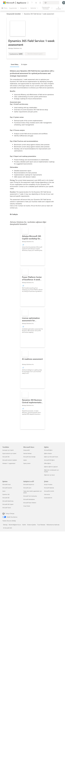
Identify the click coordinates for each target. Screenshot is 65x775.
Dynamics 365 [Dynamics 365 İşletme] (6, 494)
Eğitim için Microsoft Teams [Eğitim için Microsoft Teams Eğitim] (51, 457)
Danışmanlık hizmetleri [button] (14, 14)
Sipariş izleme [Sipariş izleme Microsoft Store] (26, 463)
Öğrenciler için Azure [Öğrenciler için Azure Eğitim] (49, 475)
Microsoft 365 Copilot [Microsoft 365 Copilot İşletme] (7, 504)
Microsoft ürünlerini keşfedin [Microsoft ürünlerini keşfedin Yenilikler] (9, 460)
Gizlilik (24, 524)
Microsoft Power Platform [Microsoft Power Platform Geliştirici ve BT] (29, 502)
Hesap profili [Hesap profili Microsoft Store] (26, 450)
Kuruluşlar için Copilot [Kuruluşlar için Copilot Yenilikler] (8, 450)
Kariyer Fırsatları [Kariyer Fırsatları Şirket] (48, 484)
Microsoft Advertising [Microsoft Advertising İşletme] (7, 501)
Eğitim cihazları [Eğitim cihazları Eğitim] (48, 453)
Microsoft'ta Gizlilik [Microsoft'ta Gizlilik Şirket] (49, 491)
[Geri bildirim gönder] (27, 2)
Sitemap (5, 524)
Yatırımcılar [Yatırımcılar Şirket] (47, 494)
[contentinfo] (22, 14)
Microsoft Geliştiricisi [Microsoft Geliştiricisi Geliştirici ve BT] (28, 484)
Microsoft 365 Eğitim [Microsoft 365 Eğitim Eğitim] (49, 460)
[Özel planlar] (40, 2)
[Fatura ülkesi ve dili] (51, 2)
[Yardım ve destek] (32, 2)
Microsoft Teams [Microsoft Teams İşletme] (6, 507)
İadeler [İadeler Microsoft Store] (25, 460)
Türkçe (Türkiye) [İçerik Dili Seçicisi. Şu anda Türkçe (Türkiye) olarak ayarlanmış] (10, 513)
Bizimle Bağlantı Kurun (15, 524)
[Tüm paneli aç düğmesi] (4, 8)
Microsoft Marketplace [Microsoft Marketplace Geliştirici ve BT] (29, 499)
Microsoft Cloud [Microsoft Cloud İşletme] (6, 484)
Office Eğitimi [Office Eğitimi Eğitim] (47, 463)
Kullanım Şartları (31, 524)
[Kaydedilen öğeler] (36, 2)
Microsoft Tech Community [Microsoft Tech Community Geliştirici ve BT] (30, 496)
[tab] (15, 64)
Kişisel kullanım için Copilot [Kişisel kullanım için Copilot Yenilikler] (9, 453)
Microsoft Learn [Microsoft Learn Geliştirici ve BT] (27, 488)
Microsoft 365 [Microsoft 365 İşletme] (5, 497)
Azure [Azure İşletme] (3, 491)
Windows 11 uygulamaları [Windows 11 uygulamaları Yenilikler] (8, 463)
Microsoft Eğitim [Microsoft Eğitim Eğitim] (48, 450)
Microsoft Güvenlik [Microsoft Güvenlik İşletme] (7, 488)
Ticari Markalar (41, 524)
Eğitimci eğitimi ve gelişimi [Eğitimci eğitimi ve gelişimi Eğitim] (51, 466)
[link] (32, 245)
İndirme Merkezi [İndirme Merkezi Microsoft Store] (27, 453)
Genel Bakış (14, 64)
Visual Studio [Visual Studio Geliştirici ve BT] (26, 506)
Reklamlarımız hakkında (53, 524)
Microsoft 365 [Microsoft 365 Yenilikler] (5, 457)
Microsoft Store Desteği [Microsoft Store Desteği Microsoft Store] (29, 457)
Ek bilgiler (24, 64)
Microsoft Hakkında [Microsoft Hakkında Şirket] (49, 488)
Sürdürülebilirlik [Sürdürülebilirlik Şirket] (48, 497)
